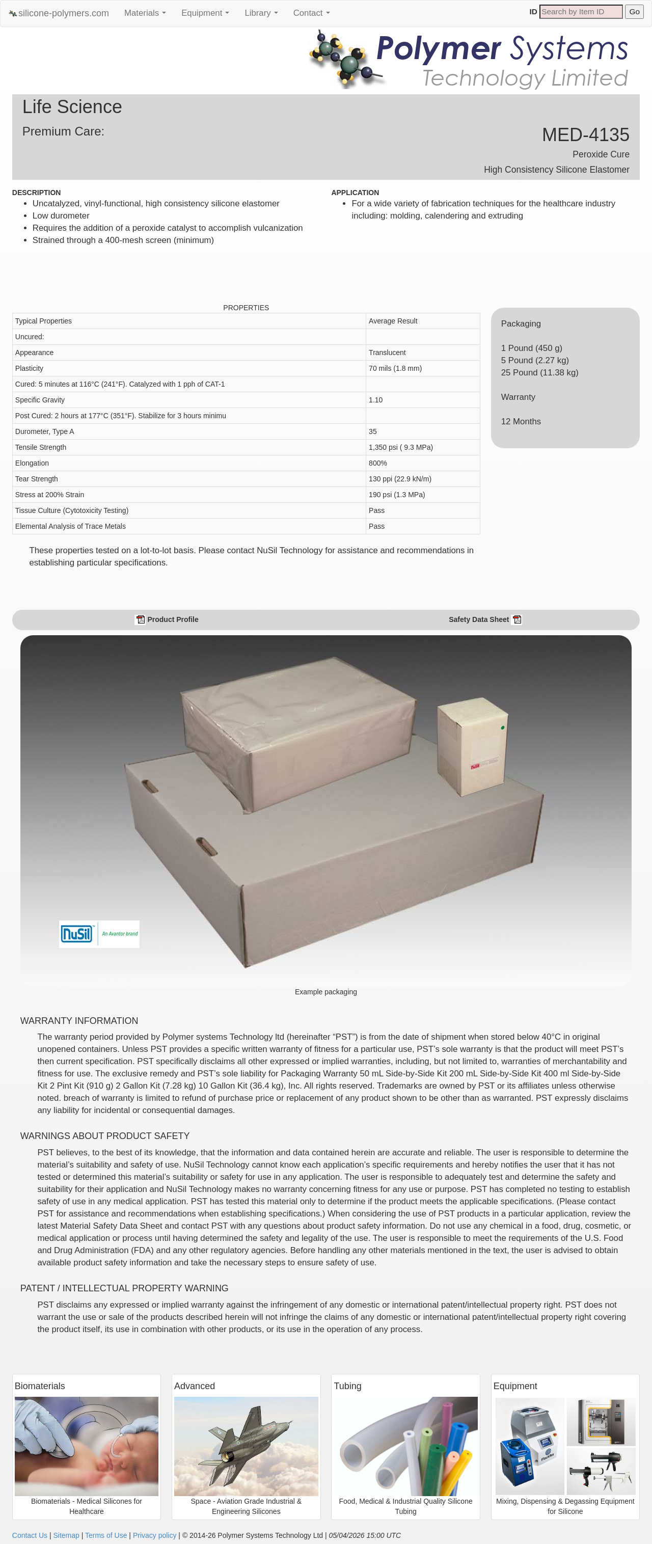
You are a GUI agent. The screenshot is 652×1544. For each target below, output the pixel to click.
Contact (314, 15)
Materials (147, 15)
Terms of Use (106, 1535)
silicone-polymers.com (58, 13)
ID (533, 11)
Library (263, 15)
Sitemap (66, 1535)
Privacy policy (155, 1535)
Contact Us (29, 1535)
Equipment (207, 15)
